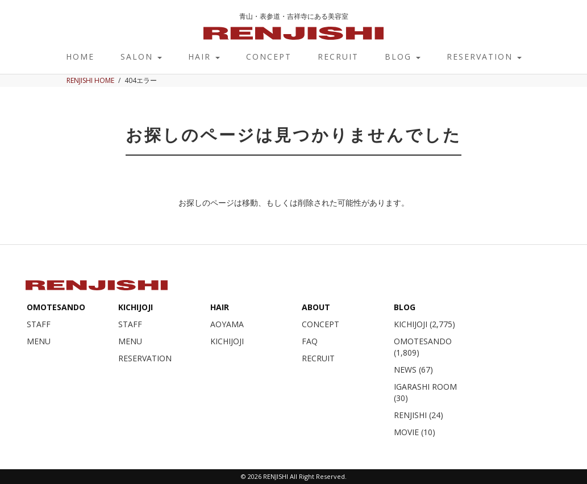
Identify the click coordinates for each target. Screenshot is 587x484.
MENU (39, 341)
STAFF (39, 324)
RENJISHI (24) (418, 415)
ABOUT (316, 307)
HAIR (204, 56)
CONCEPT (269, 56)
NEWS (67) (413, 369)
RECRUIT (338, 56)
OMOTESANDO (56, 307)
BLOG (403, 56)
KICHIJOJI (135, 307)
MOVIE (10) (414, 432)
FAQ (310, 341)
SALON (141, 56)
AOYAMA (227, 324)
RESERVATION (484, 56)
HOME (80, 56)
